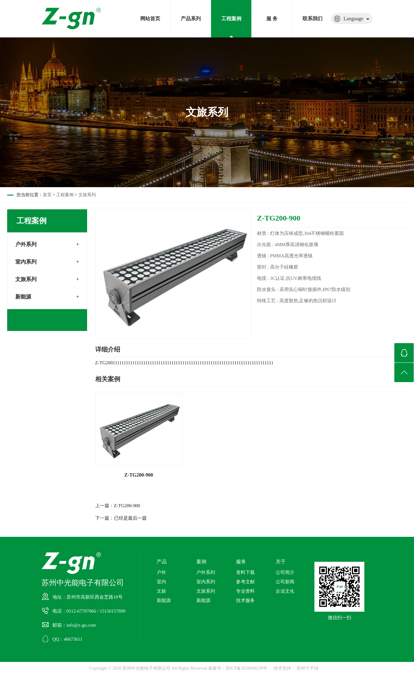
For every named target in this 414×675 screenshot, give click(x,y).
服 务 (272, 18)
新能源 (23, 297)
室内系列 (26, 262)
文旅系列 (87, 194)
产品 (162, 561)
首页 (47, 194)
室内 (161, 581)
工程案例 (231, 18)
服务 (241, 561)
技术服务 (245, 600)
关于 (281, 561)
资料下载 (245, 572)
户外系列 (26, 244)
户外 (161, 572)
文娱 (161, 591)
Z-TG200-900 (127, 505)
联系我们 (313, 18)
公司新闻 (285, 581)
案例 (201, 561)
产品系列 (191, 18)
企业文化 (285, 591)
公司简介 (285, 572)
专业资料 (245, 591)
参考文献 (245, 581)
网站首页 (150, 18)
